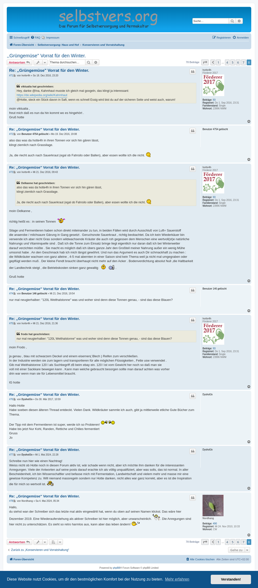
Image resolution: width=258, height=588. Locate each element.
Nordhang (208, 518)
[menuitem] (35, 37)
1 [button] (218, 62)
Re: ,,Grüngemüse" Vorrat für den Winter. (49, 70)
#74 (11, 293)
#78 (11, 501)
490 (215, 523)
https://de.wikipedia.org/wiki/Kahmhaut (42, 95)
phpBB (116, 568)
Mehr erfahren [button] (177, 579)
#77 (11, 454)
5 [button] (232, 62)
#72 (11, 134)
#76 (11, 399)
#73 (11, 172)
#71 (11, 75)
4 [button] (227, 62)
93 (214, 100)
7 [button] (243, 62)
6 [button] (238, 62)
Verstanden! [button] (231, 579)
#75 (11, 323)
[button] (205, 62)
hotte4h (207, 70)
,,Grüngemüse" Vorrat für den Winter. (46, 55)
